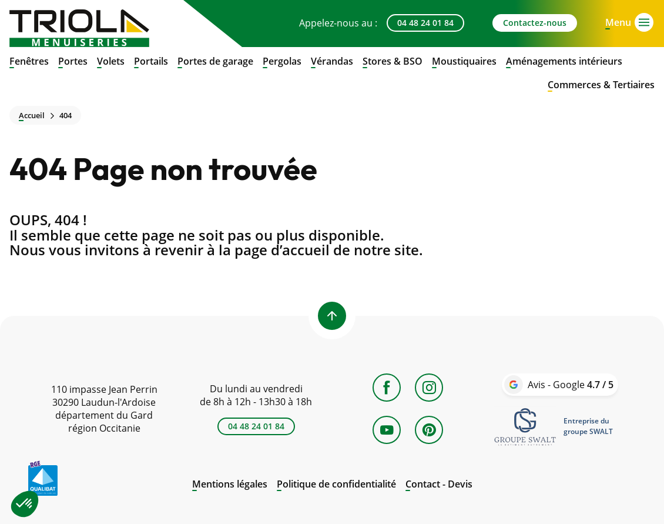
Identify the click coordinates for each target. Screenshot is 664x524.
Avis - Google (570, 384)
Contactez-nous (534, 22)
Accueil (32, 115)
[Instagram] (429, 387)
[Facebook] (387, 387)
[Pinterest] (429, 430)
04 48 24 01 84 (425, 22)
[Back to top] (332, 315)
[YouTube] (387, 430)
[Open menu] (618, 21)
